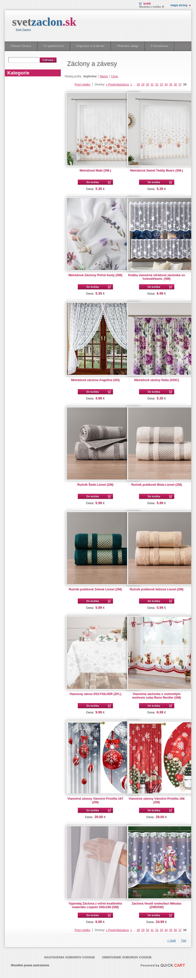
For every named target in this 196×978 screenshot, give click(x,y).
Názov (104, 76)
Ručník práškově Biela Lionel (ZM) (156, 484)
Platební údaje (128, 46)
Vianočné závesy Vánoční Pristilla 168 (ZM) (157, 800)
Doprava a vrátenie (90, 46)
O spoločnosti (54, 46)
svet (44, 21)
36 (175, 84)
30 (147, 84)
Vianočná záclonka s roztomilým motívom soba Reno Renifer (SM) (156, 695)
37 (179, 84)
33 (161, 84)
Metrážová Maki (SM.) (95, 170)
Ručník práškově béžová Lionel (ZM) (156, 589)
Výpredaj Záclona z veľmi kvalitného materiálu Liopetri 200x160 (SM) (95, 905)
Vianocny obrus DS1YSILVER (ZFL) (95, 694)
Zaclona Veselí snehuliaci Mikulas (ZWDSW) (156, 905)
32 (156, 84)
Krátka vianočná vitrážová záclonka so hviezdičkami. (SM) (156, 276)
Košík (147, 3)
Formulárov (159, 46)
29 (142, 84)
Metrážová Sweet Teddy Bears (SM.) (156, 170)
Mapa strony (178, 5)
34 (166, 84)
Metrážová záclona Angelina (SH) (95, 380)
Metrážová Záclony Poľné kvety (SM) (95, 275)
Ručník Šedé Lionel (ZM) (95, 484)
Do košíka (92, 182)
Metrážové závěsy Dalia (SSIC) (156, 380)
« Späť (171, 940)
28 (138, 84)
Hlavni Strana (21, 46)
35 (170, 84)
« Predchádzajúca (117, 84)
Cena (114, 76)
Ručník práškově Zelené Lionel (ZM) (95, 589)
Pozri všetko (82, 84)
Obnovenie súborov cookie (127, 957)
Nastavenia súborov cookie (69, 957)
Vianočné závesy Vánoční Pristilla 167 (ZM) (95, 800)
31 (152, 84)
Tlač (183, 940)
